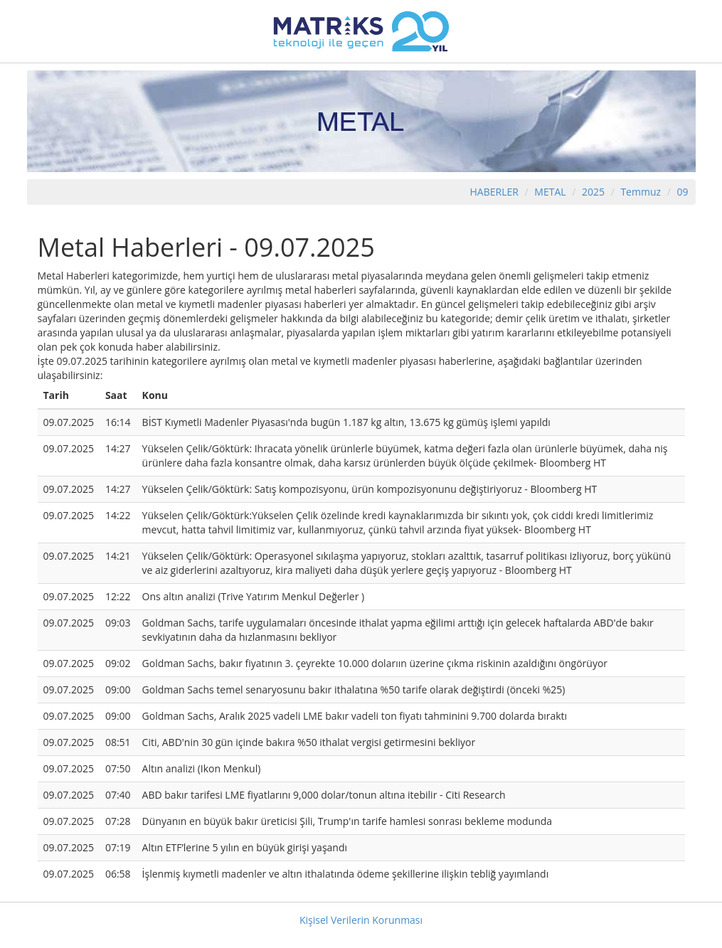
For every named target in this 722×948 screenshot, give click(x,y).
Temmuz (640, 191)
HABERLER (494, 191)
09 (682, 191)
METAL (550, 191)
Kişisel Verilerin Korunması (361, 920)
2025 (594, 191)
